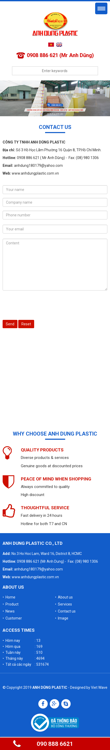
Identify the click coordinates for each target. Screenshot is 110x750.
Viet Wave (99, 687)
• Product (11, 604)
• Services (63, 604)
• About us (64, 597)
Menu (101, 8)
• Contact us (65, 611)
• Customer (12, 618)
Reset (26, 324)
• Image (61, 618)
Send (10, 324)
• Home (9, 597)
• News (9, 611)
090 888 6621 (55, 744)
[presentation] (42, 304)
